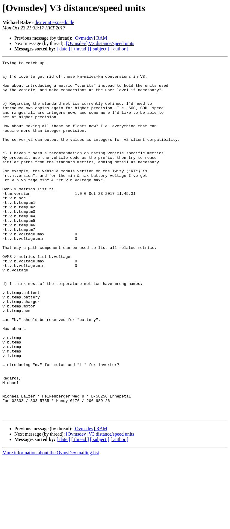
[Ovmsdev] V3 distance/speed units (100, 43)
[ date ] (63, 48)
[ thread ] (80, 48)
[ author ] (119, 48)
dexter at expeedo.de (54, 22)
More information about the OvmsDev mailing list (50, 523)
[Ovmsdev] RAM (90, 38)
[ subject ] (99, 48)
